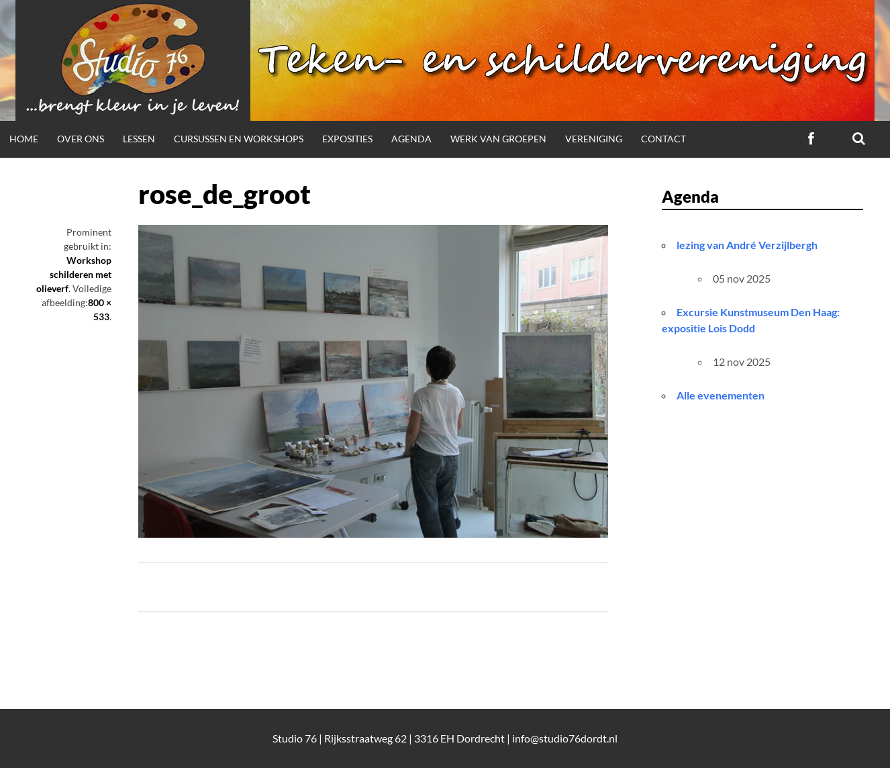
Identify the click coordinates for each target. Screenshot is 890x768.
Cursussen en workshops (238, 138)
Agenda (411, 138)
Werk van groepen (498, 138)
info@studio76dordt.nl (564, 738)
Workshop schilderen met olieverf (73, 274)
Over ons (80, 138)
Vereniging (593, 138)
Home (23, 138)
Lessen (139, 138)
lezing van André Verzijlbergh (747, 244)
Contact (663, 138)
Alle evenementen (720, 395)
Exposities (347, 138)
